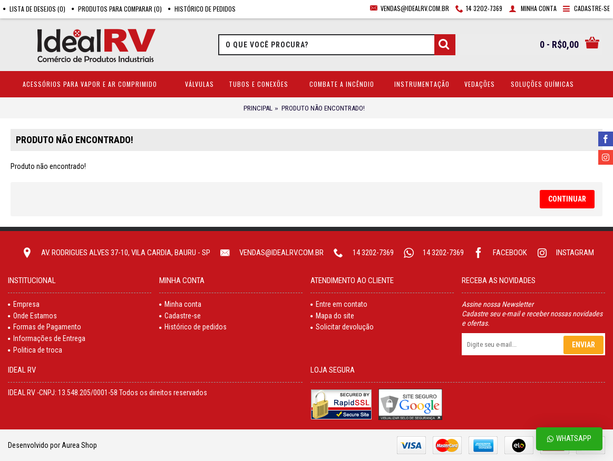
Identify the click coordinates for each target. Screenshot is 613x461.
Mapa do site (332, 316)
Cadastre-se (180, 316)
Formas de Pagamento (44, 327)
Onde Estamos (32, 316)
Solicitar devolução (342, 327)
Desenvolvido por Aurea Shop (52, 445)
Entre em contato (338, 304)
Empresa (24, 304)
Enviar (583, 344)
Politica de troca (35, 350)
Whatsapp (569, 438)
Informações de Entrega (46, 338)
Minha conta (180, 304)
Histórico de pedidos (193, 327)
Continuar (567, 199)
